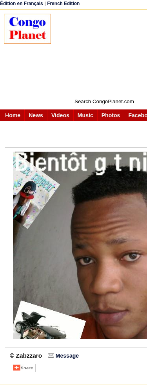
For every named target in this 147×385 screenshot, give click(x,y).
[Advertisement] (103, 53)
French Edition (63, 3)
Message (67, 356)
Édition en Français (21, 3)
